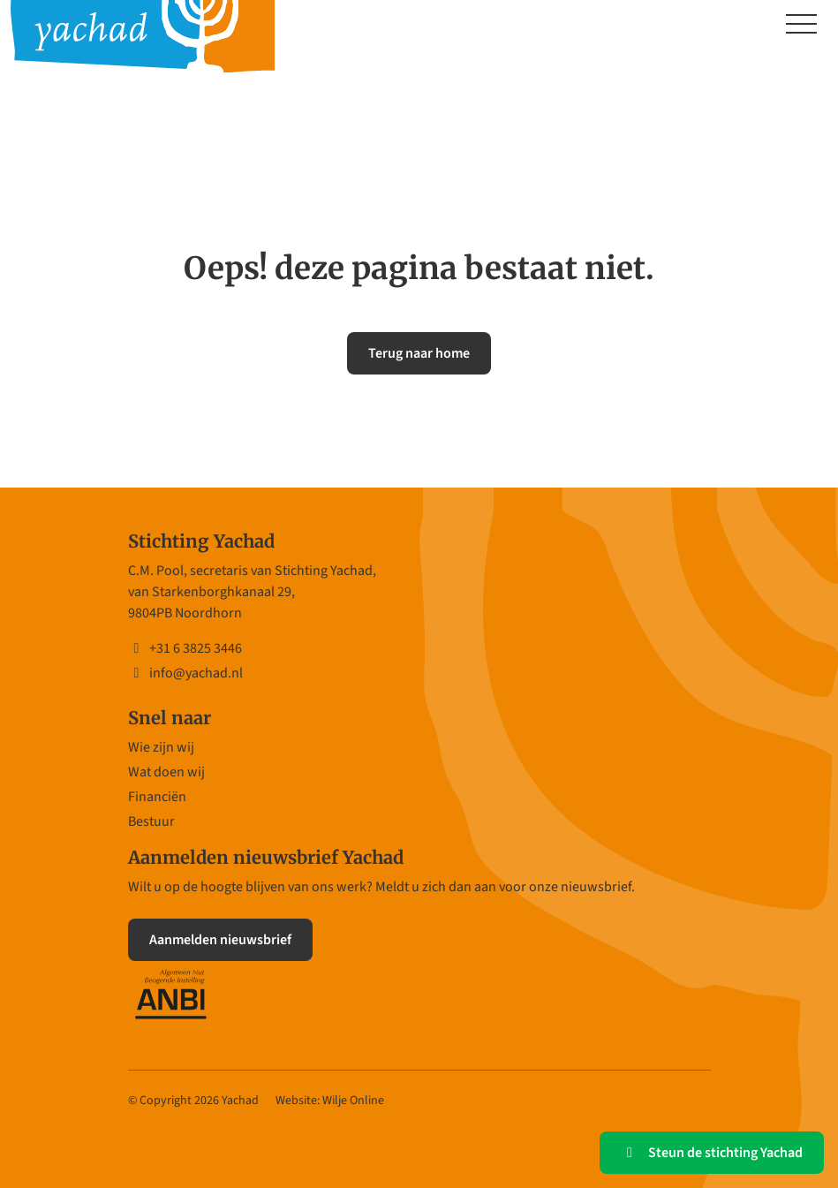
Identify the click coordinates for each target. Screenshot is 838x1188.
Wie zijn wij (161, 747)
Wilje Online (353, 1100)
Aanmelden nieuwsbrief (220, 940)
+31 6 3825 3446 (185, 648)
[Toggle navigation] (801, 25)
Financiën (157, 796)
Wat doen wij (166, 772)
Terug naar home (419, 353)
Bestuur (151, 821)
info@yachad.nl (185, 673)
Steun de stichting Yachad (712, 1152)
